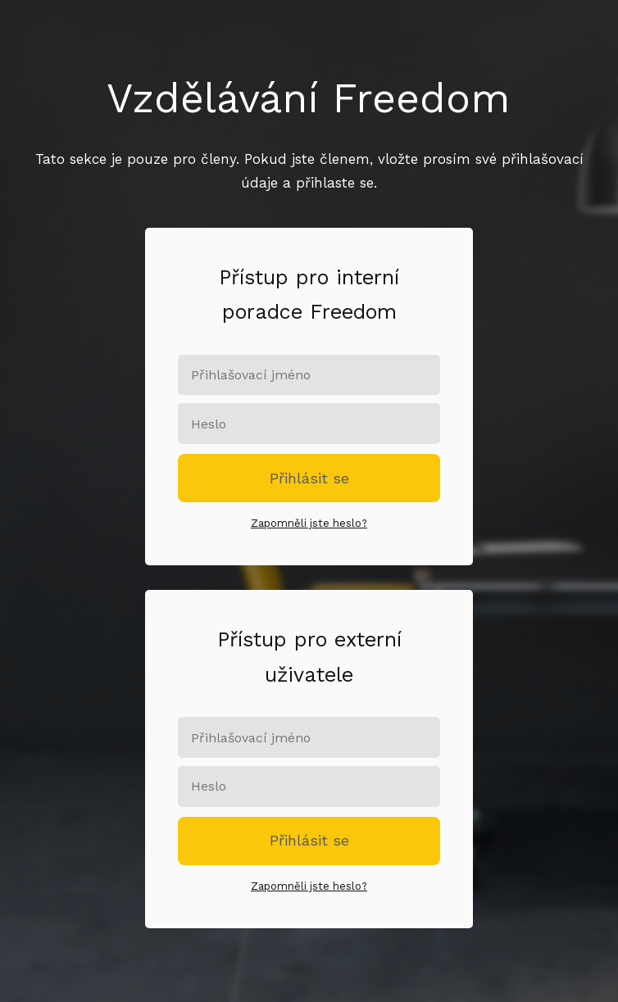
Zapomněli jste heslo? (309, 523)
